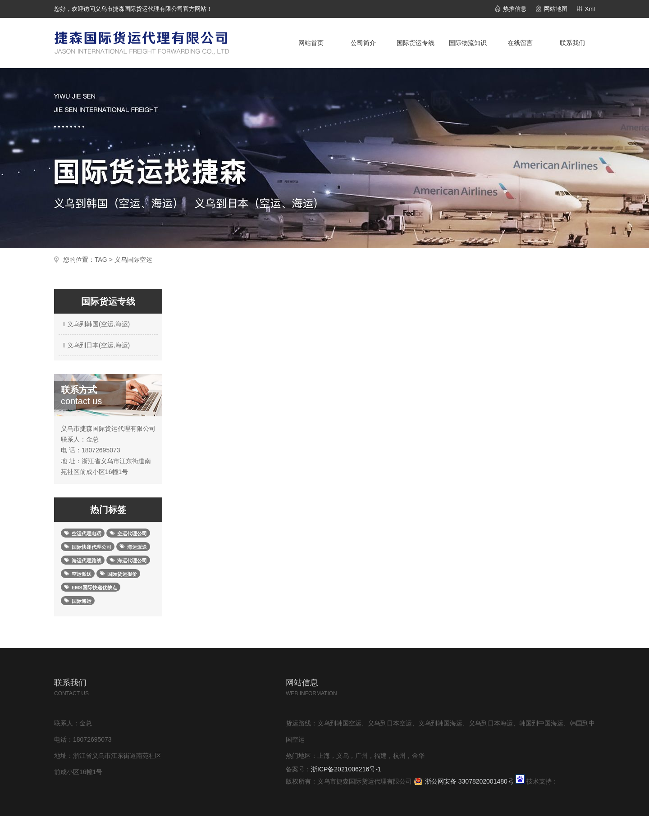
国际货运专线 (415, 42)
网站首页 (311, 42)
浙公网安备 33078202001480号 (469, 781)
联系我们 (572, 42)
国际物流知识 (468, 42)
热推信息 (514, 8)
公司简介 (363, 42)
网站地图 (555, 8)
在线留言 (520, 42)
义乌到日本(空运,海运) (95, 345)
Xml (590, 8)
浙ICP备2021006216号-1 (346, 769)
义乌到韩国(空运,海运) (95, 324)
